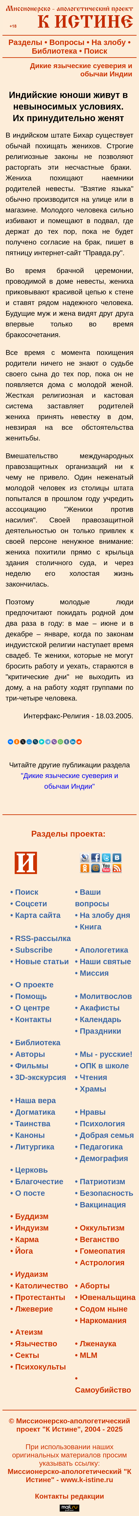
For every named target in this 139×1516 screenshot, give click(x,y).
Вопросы (67, 42)
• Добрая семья (104, 1135)
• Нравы (90, 1112)
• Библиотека (35, 1042)
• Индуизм (29, 1228)
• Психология (100, 1123)
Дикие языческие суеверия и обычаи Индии (81, 70)
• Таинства (30, 1123)
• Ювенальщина (105, 1297)
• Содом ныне (101, 1309)
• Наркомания (101, 1320)
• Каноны (27, 1135)
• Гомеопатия (100, 1251)
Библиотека (54, 51)
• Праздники (98, 1031)
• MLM (86, 1355)
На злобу (109, 42)
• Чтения (91, 1077)
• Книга (88, 927)
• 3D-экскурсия (38, 1077)
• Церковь (29, 1170)
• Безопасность (104, 1193)
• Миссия (92, 973)
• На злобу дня (102, 915)
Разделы (25, 42)
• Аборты (92, 1286)
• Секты (24, 1355)
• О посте (27, 1193)
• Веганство (97, 1239)
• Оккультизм (100, 1228)
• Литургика (32, 1147)
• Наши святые (103, 961)
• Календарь (98, 1019)
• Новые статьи (39, 961)
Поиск (95, 51)
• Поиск (24, 892)
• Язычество (33, 1343)
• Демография (101, 1158)
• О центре (30, 1008)
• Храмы (90, 1089)
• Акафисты (97, 1008)
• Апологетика (101, 950)
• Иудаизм (29, 1274)
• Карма (24, 1239)
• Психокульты (38, 1367)
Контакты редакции (69, 1496)
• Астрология (100, 1262)
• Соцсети (28, 903)
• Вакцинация (100, 1204)
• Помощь (28, 996)
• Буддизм (29, 1216)
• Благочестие (36, 1181)
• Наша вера (33, 1100)
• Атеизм (26, 1332)
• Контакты (30, 1019)
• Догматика (32, 1112)
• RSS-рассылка (40, 938)
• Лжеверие (31, 1309)
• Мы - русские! (104, 1054)
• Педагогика (99, 1147)
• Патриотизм (100, 1181)
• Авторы (27, 1054)
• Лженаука (96, 1343)
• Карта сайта (35, 915)
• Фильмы (29, 1066)
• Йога (21, 1251)
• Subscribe (31, 950)
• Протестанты (37, 1297)
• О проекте (32, 984)
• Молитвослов (103, 996)
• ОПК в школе (102, 1066)
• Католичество (39, 1286)
